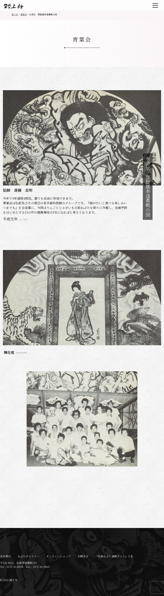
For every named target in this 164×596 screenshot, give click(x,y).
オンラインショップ (58, 556)
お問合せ (83, 556)
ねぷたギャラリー (28, 556)
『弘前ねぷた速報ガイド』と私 (114, 556)
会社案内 (5, 556)
